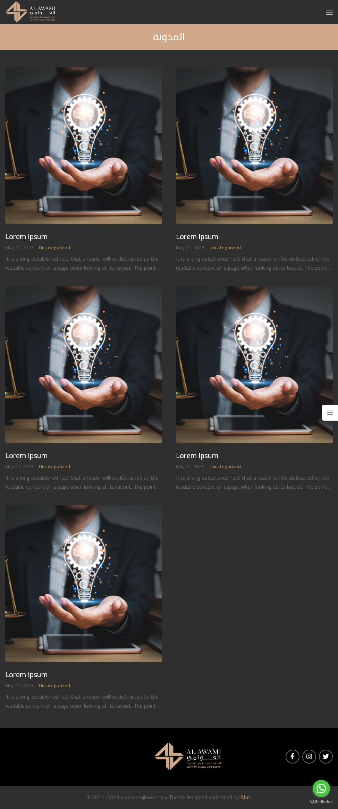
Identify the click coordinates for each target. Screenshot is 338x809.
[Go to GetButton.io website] (321, 802)
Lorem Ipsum (26, 236)
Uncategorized (54, 247)
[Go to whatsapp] (321, 788)
